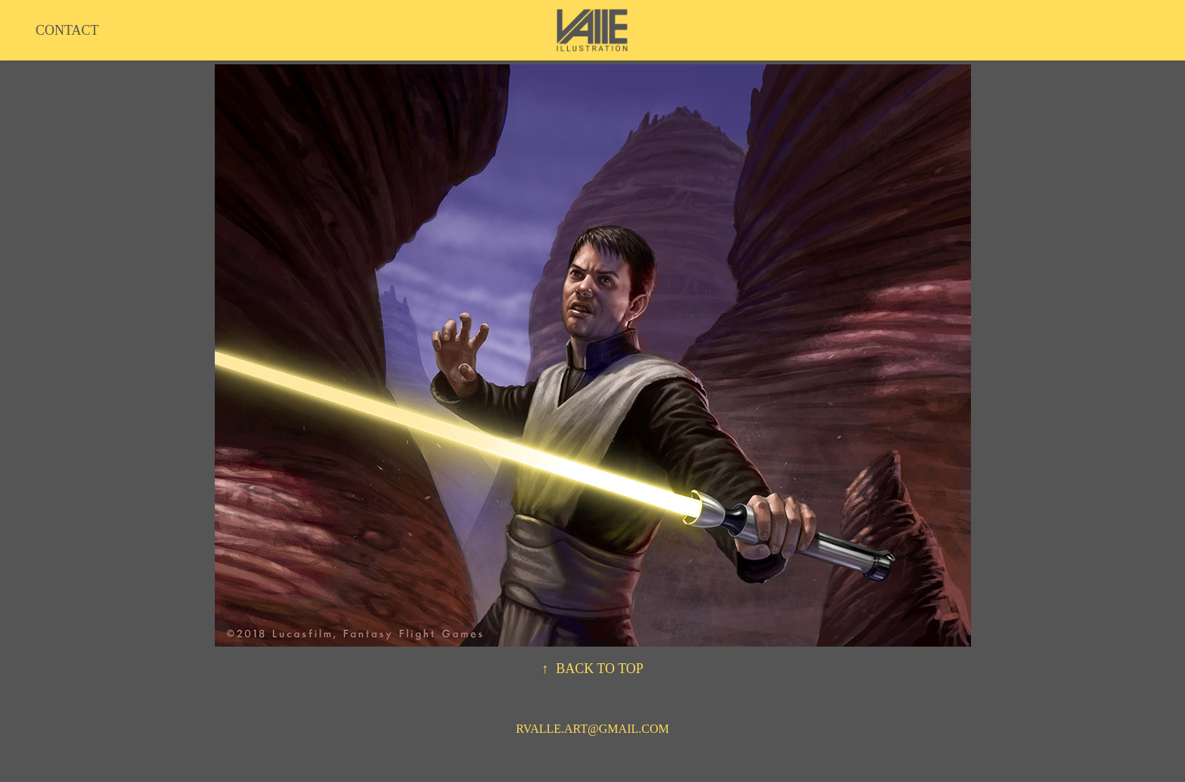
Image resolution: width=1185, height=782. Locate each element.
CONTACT (67, 30)
